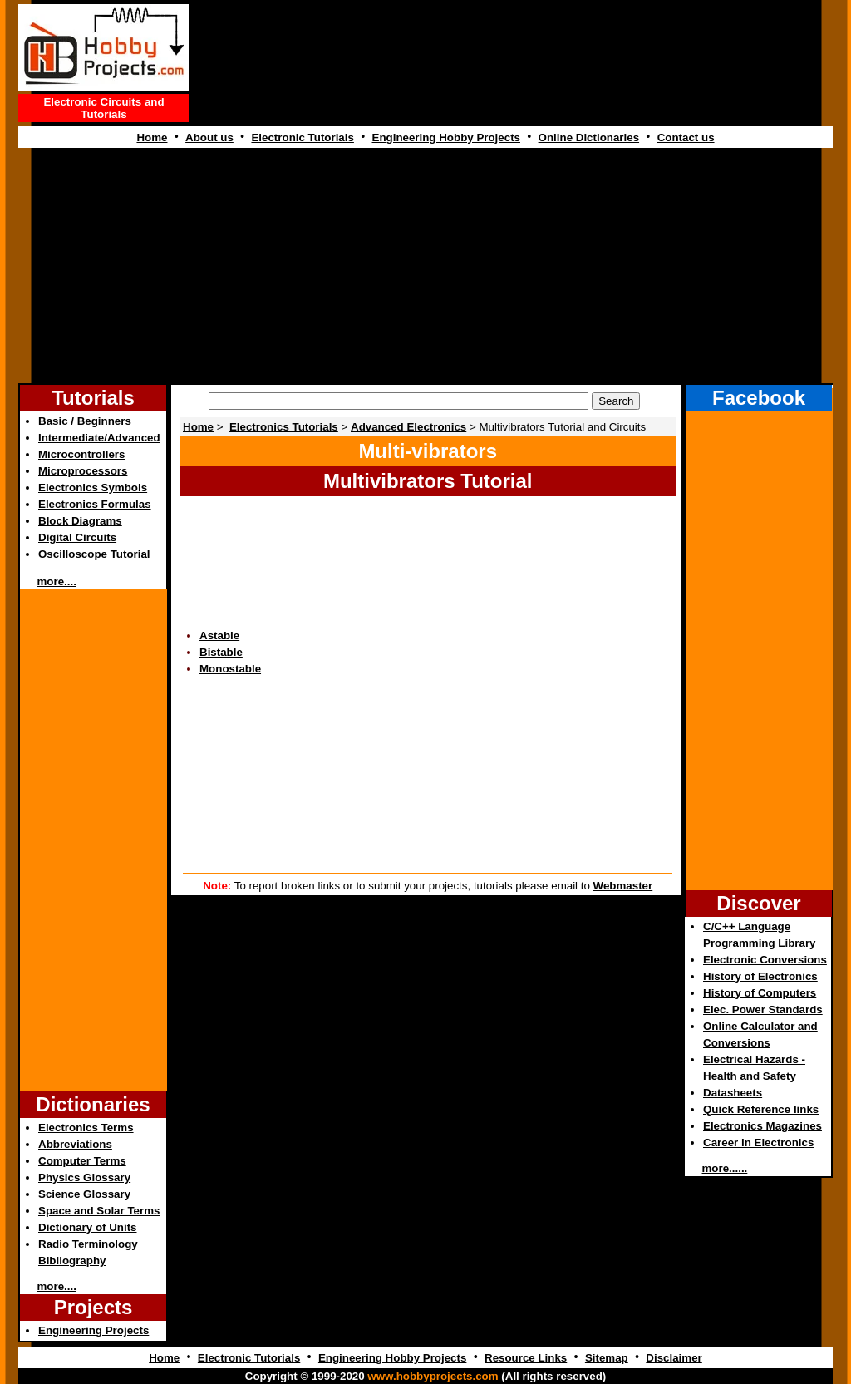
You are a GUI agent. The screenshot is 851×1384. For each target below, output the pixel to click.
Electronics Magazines (762, 1126)
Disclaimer (673, 1358)
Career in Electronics (758, 1142)
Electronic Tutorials (302, 137)
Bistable (221, 652)
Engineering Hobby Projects (446, 137)
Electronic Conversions (765, 959)
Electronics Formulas (94, 504)
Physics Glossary (84, 1177)
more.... (56, 581)
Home (151, 137)
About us (209, 137)
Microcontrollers (81, 454)
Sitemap (606, 1358)
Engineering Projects (93, 1330)
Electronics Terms (86, 1127)
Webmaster (623, 885)
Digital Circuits (77, 537)
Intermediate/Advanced (99, 437)
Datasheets (732, 1092)
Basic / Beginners (84, 421)
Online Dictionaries (589, 137)
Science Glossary (84, 1194)
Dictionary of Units (87, 1227)
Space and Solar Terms (99, 1210)
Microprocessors (82, 471)
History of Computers (759, 993)
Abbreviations (75, 1144)
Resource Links (526, 1358)
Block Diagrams (80, 521)
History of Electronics (760, 976)
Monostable (230, 668)
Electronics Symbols (92, 487)
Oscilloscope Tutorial (94, 554)
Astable (219, 635)
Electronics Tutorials (283, 427)
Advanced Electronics (408, 427)
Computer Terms (82, 1161)
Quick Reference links (761, 1109)
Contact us (686, 137)
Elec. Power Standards (763, 1009)
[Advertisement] (513, 65)
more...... (725, 1168)
